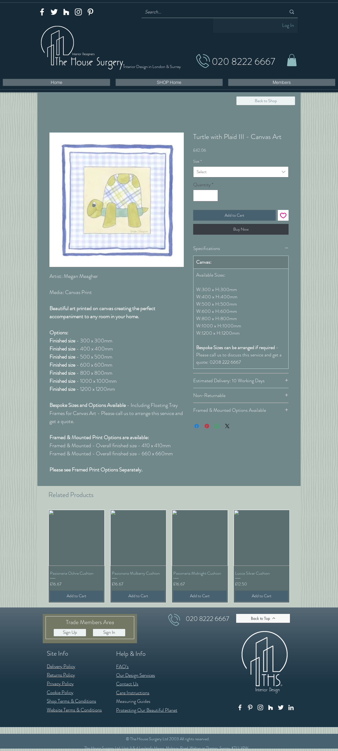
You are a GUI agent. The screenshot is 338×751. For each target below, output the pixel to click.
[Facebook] (42, 12)
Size (197, 161)
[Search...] (211, 12)
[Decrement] (198, 195)
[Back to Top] (263, 618)
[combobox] (241, 171)
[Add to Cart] (76, 596)
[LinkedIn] (291, 707)
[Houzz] (66, 12)
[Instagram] (78, 12)
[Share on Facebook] (196, 426)
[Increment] (213, 195)
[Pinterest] (90, 12)
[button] (292, 60)
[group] (169, 556)
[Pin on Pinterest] (207, 426)
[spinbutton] (205, 195)
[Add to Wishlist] (283, 215)
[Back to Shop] (265, 100)
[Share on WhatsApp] (217, 426)
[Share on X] (227, 426)
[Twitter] (54, 12)
